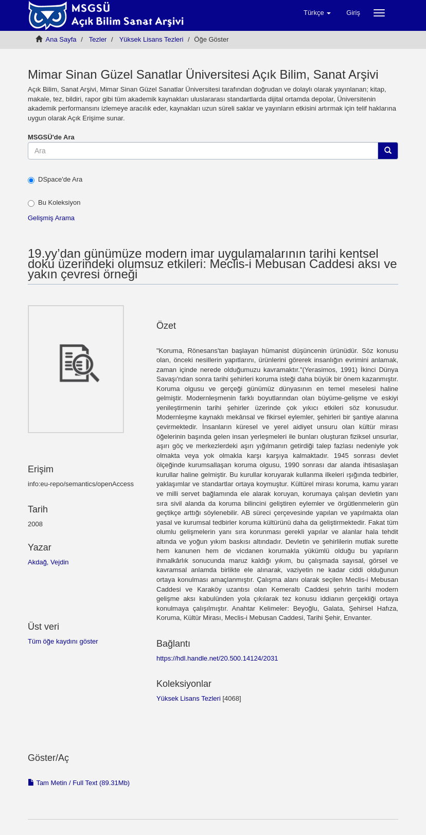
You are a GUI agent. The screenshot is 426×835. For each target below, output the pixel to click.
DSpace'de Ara (55, 179)
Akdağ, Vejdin (48, 562)
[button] (317, 13)
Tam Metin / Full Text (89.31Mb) (79, 783)
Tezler (98, 39)
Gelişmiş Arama (51, 218)
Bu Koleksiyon (54, 203)
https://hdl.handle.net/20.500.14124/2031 (217, 658)
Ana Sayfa (61, 39)
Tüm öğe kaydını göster (63, 641)
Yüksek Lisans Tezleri (151, 39)
